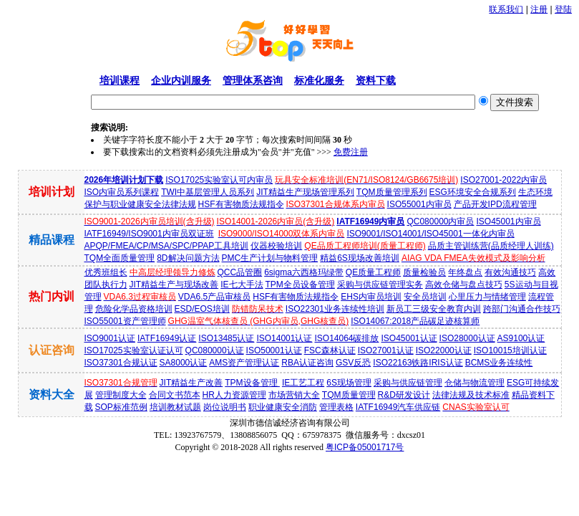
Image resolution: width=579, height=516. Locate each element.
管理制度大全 (121, 395)
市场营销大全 (294, 395)
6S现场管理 (348, 383)
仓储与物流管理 (474, 383)
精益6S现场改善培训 (359, 258)
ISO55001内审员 (419, 204)
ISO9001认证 (109, 338)
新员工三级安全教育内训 (433, 309)
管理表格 (336, 407)
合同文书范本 (174, 395)
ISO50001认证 (274, 350)
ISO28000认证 (467, 338)
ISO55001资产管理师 (125, 321)
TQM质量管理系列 (391, 192)
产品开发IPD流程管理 (495, 204)
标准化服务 (319, 80)
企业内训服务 (181, 80)
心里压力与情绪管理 (487, 297)
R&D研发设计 (404, 395)
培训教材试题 (175, 407)
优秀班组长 (105, 272)
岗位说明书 (224, 407)
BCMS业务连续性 (499, 363)
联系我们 (506, 9)
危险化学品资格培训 (133, 309)
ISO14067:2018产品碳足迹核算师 (415, 321)
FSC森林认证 (330, 350)
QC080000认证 (214, 350)
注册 (539, 9)
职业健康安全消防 (282, 407)
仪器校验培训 (276, 246)
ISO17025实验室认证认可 (133, 350)
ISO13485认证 (226, 338)
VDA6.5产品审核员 (214, 297)
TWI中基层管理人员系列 (207, 192)
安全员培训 (425, 297)
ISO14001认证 (284, 338)
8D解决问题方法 (188, 258)
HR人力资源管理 (234, 395)
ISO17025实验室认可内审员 (219, 180)
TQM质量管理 (349, 395)
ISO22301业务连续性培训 (335, 309)
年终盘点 (465, 272)
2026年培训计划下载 (124, 180)
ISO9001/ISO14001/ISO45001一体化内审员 (430, 234)
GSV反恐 (353, 363)
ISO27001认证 (386, 350)
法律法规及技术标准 (471, 395)
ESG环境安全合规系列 (472, 192)
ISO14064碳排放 (346, 338)
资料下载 (376, 80)
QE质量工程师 (373, 272)
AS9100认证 (521, 338)
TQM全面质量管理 (119, 258)
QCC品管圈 (240, 272)
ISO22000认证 (444, 350)
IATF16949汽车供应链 (398, 407)
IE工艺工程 (303, 383)
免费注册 (351, 152)
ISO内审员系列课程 (122, 192)
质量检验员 (424, 272)
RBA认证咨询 (307, 363)
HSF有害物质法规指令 (241, 204)
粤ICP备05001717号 (365, 447)
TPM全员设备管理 (300, 285)
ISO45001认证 (409, 338)
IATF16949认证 (166, 338)
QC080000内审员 (440, 221)
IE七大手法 (241, 285)
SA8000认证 (184, 363)
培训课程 (119, 80)
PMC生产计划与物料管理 (270, 258)
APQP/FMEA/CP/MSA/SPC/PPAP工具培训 (166, 246)
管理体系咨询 (253, 80)
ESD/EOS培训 (202, 309)
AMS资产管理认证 (244, 363)
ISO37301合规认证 (120, 363)
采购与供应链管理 (408, 383)
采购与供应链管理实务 (380, 285)
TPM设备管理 (252, 383)
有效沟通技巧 (510, 272)
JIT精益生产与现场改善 (174, 285)
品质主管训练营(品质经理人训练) (491, 246)
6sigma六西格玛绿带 (304, 272)
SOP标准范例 (121, 407)
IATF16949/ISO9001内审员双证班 (149, 234)
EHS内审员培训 (371, 297)
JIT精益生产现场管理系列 (305, 192)
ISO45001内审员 (508, 221)
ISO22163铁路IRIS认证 (417, 363)
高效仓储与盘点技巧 (463, 285)
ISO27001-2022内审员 (503, 180)
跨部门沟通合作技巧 (521, 309)
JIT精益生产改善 (191, 383)
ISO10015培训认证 (510, 350)
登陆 (563, 9)
